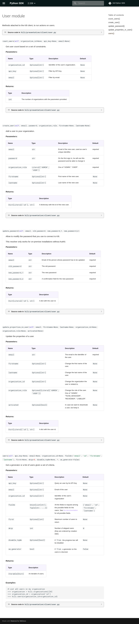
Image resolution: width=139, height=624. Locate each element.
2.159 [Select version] (30, 3)
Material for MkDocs (18, 621)
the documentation (70, 510)
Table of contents (116, 15)
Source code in (32, 32)
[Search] (88, 3)
